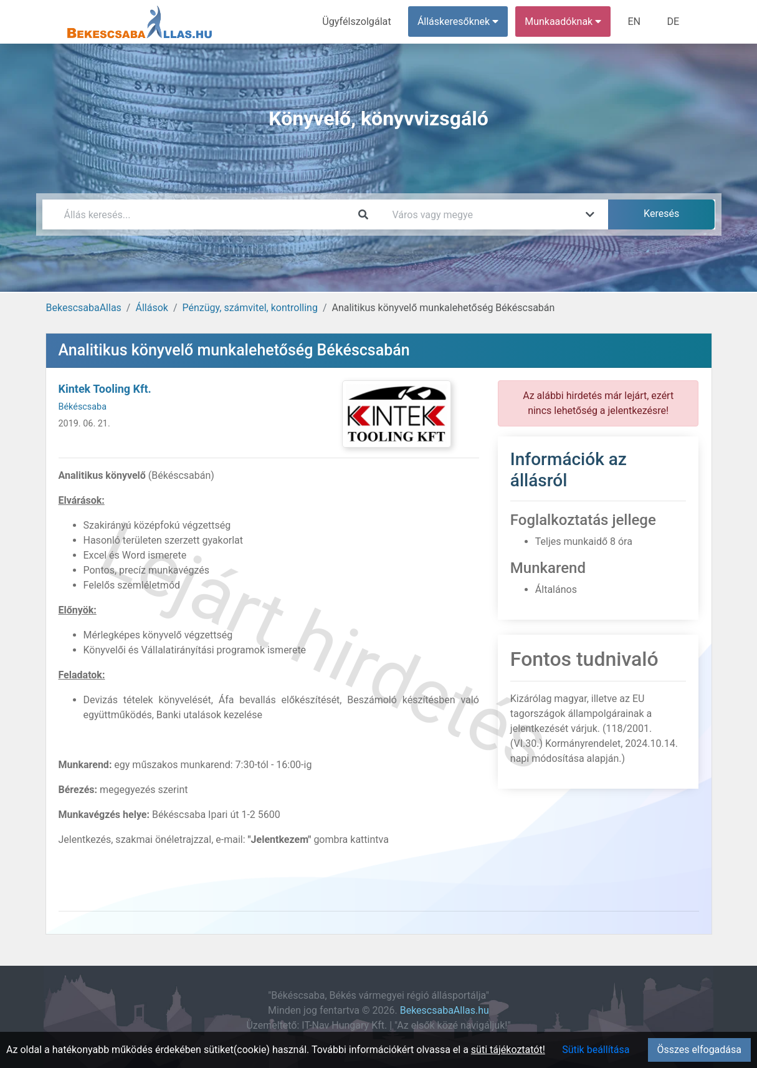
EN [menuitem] (634, 21)
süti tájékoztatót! (508, 1050)
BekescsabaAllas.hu (444, 1010)
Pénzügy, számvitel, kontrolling (250, 308)
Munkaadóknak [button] (563, 21)
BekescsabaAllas (83, 308)
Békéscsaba (83, 407)
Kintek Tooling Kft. (105, 388)
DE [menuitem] (673, 21)
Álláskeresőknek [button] (458, 21)
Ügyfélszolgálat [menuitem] (358, 21)
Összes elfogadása (699, 1050)
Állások (151, 308)
